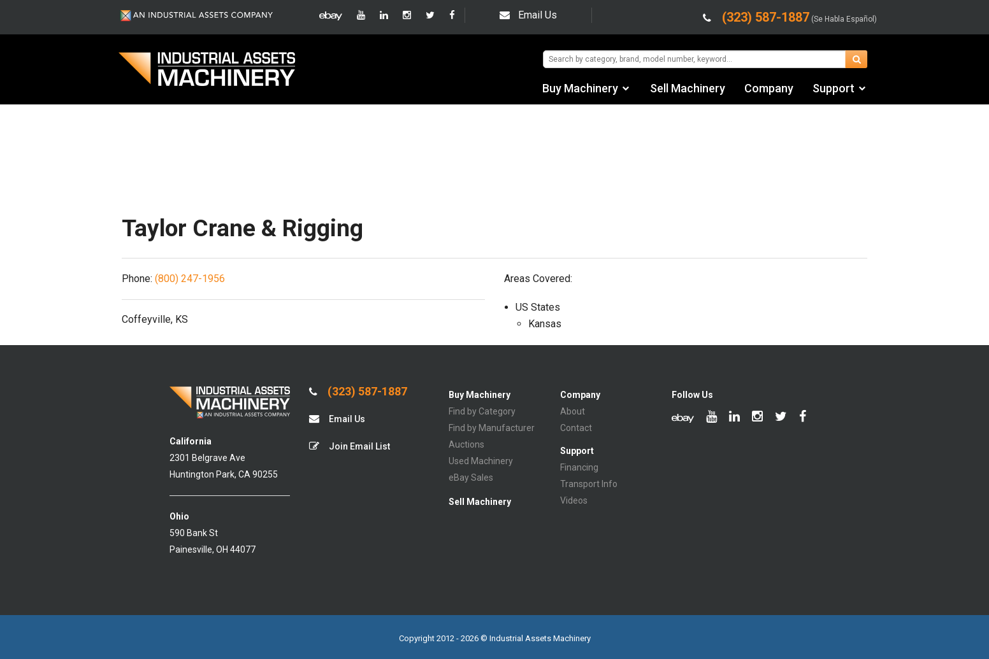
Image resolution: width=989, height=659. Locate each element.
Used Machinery (481, 461)
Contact (576, 428)
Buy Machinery (580, 88)
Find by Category (482, 411)
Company (768, 88)
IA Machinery (207, 70)
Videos (574, 500)
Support (833, 88)
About (572, 411)
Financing (579, 467)
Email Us (528, 15)
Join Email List (349, 446)
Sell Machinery (687, 88)
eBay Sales (471, 477)
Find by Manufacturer (492, 428)
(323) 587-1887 (358, 391)
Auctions (466, 444)
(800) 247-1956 (190, 279)
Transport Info (588, 484)
